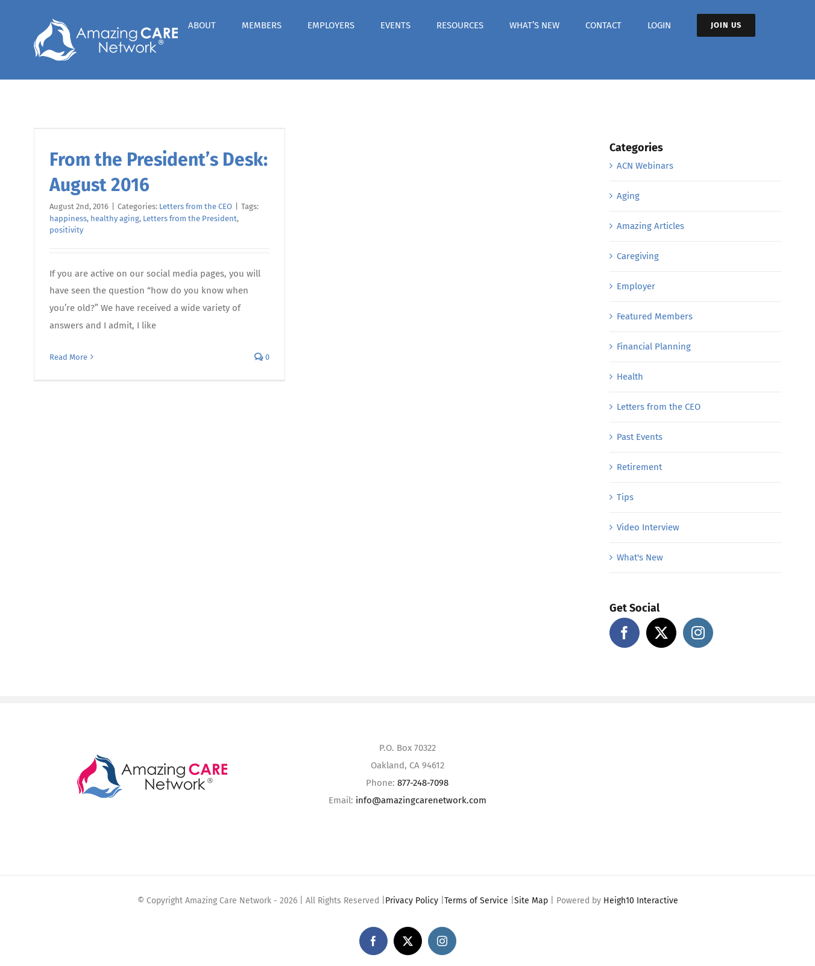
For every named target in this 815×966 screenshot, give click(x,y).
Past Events (639, 436)
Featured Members (655, 316)
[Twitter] (661, 633)
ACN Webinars (645, 165)
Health (630, 376)
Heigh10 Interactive (640, 900)
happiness (68, 218)
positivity (66, 229)
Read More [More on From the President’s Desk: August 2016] (68, 357)
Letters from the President (190, 218)
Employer (636, 286)
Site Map (531, 900)
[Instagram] (698, 633)
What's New (640, 557)
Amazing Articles (650, 226)
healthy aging (114, 218)
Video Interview (648, 527)
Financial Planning (654, 346)
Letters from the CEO (195, 206)
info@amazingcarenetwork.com (421, 800)
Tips (625, 497)
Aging (628, 195)
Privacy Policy (411, 900)
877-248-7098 (422, 782)
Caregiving (638, 256)
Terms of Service (476, 900)
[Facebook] (624, 633)
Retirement (639, 467)
